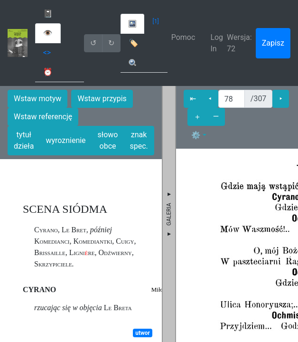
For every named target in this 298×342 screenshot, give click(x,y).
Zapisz (273, 43)
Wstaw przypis (101, 98)
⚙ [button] (196, 135)
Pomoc (183, 37)
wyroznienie (65, 140)
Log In (216, 43)
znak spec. (139, 140)
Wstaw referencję (43, 116)
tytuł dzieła (24, 140)
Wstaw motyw (37, 98)
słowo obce (108, 140)
